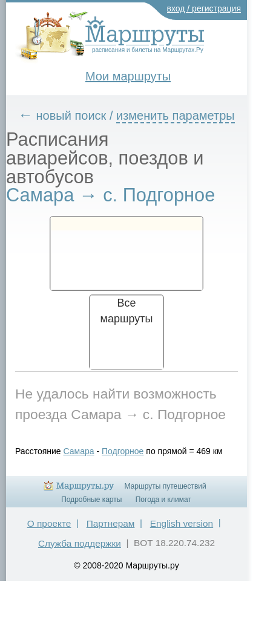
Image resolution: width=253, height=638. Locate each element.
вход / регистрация (204, 8)
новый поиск (71, 115)
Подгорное (122, 451)
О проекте (49, 523)
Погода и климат (163, 499)
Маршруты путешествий (165, 486)
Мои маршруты (128, 76)
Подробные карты (91, 499)
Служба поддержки (79, 543)
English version (181, 523)
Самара (79, 451)
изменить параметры (175, 115)
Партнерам (111, 523)
